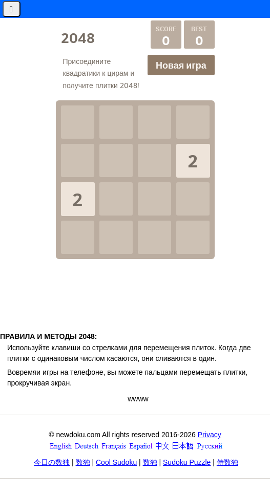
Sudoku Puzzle (187, 462)
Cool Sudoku (116, 462)
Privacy (209, 435)
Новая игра (181, 65)
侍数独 (227, 462)
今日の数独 (52, 462)
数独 (83, 462)
